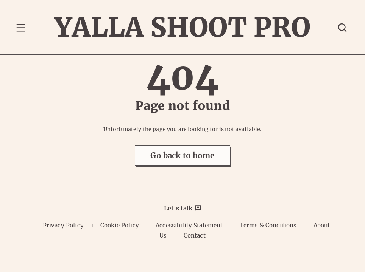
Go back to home (182, 155)
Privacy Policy (63, 225)
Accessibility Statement (189, 225)
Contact (195, 235)
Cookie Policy (119, 225)
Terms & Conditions (268, 225)
